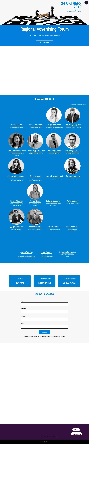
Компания (23, 308)
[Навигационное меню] (86, 2)
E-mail (22, 323)
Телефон (23, 316)
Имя (22, 301)
